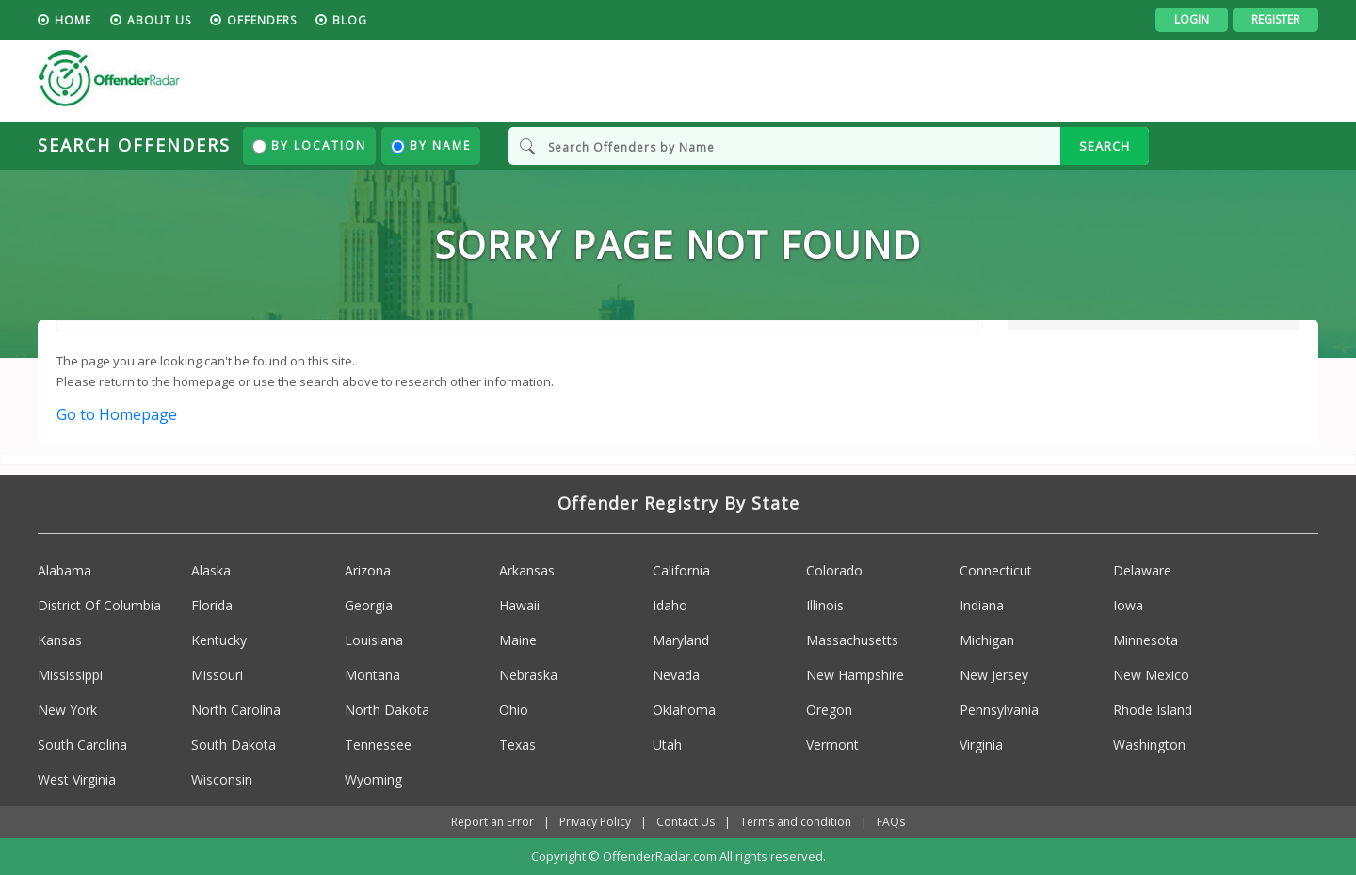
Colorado (834, 570)
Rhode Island (1152, 710)
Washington (1149, 744)
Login (1191, 19)
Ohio (513, 710)
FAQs (891, 822)
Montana (372, 675)
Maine (518, 640)
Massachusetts (852, 640)
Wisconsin (221, 779)
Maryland (681, 640)
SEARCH (1104, 146)
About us (159, 20)
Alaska (211, 570)
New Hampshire (855, 675)
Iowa (1128, 605)
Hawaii (519, 605)
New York (67, 710)
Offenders (262, 20)
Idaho (670, 605)
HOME (73, 20)
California (681, 570)
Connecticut (996, 570)
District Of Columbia (99, 605)
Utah (667, 744)
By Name (431, 146)
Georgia (369, 605)
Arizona (368, 570)
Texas (517, 744)
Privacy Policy (595, 822)
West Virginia (77, 779)
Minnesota (1145, 640)
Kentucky (219, 640)
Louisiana (374, 640)
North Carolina (236, 710)
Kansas (60, 640)
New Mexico (1151, 675)
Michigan (987, 640)
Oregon (829, 710)
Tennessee (378, 744)
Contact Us (685, 822)
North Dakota (387, 710)
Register (1275, 19)
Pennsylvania (999, 710)
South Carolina (82, 744)
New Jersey (994, 675)
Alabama (64, 570)
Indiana (982, 605)
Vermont (832, 744)
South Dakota (233, 744)
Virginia (981, 744)
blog (349, 20)
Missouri (217, 675)
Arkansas (527, 570)
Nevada (676, 675)
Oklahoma (684, 710)
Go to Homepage (116, 414)
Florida (212, 605)
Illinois (825, 605)
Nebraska (528, 675)
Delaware (1142, 570)
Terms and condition (795, 822)
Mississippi (70, 675)
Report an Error (492, 822)
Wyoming (373, 779)
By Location (309, 146)
